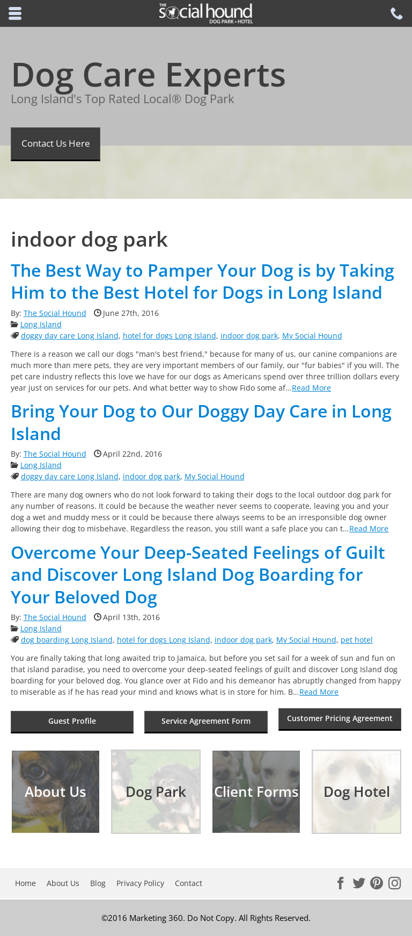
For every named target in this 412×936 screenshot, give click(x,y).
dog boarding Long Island (67, 640)
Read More (311, 388)
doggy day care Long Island (70, 335)
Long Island (41, 324)
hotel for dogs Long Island (169, 335)
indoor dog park (249, 335)
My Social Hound (312, 335)
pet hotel (357, 640)
